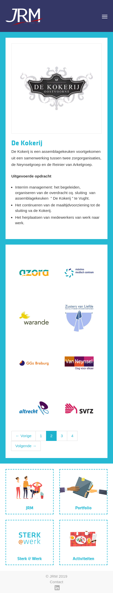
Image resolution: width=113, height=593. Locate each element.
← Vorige (23, 436)
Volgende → (25, 446)
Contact (56, 582)
